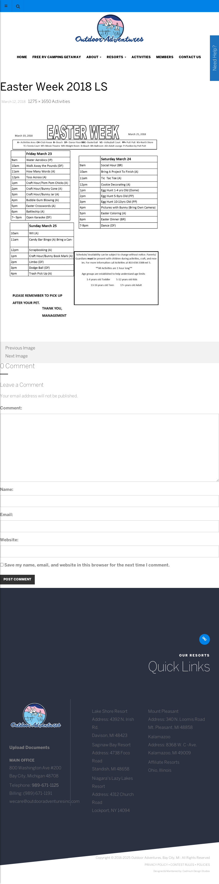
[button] (18, 6)
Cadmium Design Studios (196, 871)
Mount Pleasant (163, 712)
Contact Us (190, 57)
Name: (6, 490)
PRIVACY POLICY (156, 865)
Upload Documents (29, 748)
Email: (6, 515)
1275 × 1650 (39, 102)
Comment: (11, 408)
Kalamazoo (159, 737)
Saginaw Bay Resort (111, 745)
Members (165, 57)
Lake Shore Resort (110, 712)
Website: (9, 540)
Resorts (116, 57)
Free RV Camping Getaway (56, 57)
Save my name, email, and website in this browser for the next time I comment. (87, 565)
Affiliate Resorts (163, 762)
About (93, 57)
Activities (141, 57)
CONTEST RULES (182, 865)
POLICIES (203, 865)
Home (22, 57)
